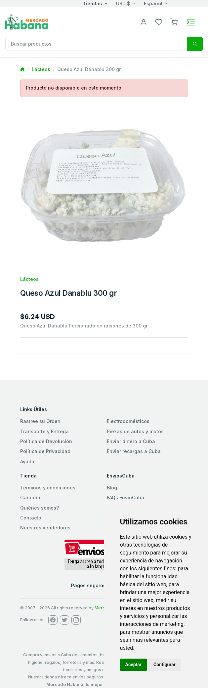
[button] (174, 21)
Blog (112, 487)
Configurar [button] (164, 664)
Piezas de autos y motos (135, 431)
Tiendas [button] (92, 3)
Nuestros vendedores (45, 527)
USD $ (123, 3)
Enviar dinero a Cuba (131, 441)
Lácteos (41, 69)
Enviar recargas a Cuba (134, 451)
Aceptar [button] (133, 664)
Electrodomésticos (128, 421)
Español (153, 3)
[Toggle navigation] (191, 22)
